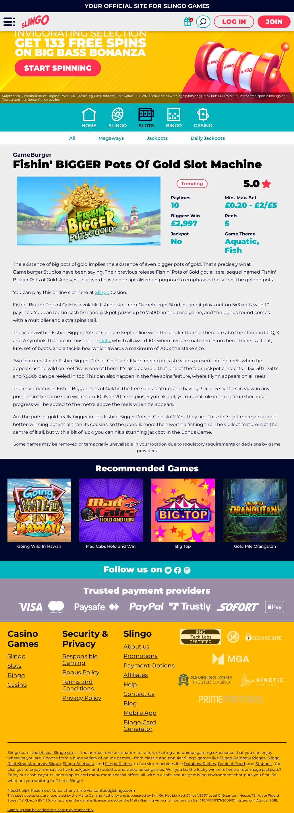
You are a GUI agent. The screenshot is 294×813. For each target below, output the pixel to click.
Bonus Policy (80, 672)
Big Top (183, 546)
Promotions (140, 656)
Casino (203, 125)
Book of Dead (231, 763)
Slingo (118, 125)
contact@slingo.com (114, 790)
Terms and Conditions (78, 685)
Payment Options (149, 665)
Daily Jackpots (208, 138)
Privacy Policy (81, 697)
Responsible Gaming (80, 659)
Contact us (138, 693)
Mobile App (139, 712)
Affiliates (135, 674)
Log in (234, 22)
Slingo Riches (118, 763)
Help (130, 684)
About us (136, 646)
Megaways (111, 138)
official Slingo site (56, 752)
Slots (146, 125)
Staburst (264, 763)
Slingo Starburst (78, 763)
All (72, 138)
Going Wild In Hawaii (39, 546)
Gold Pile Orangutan (255, 546)
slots (104, 340)
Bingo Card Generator (139, 725)
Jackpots (157, 138)
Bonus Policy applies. (44, 100)
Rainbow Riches (200, 763)
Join (274, 22)
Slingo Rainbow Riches (242, 758)
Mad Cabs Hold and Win (111, 546)
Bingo (174, 125)
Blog (130, 703)
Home (89, 125)
